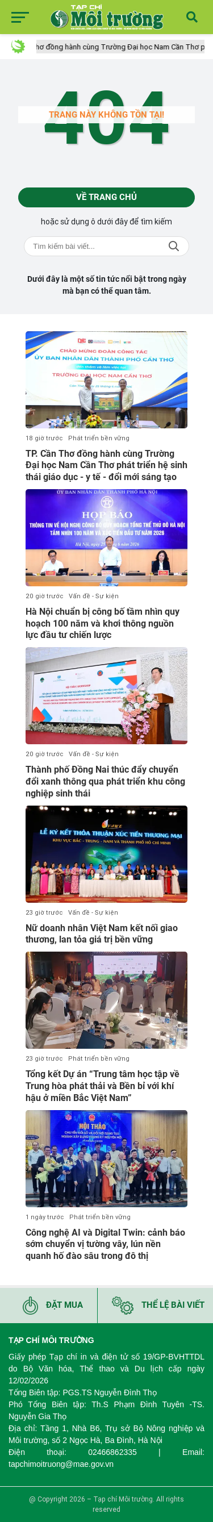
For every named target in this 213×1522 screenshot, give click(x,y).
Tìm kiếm (174, 246)
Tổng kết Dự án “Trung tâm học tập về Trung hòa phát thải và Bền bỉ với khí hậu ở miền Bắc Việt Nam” (102, 1086)
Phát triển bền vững (99, 438)
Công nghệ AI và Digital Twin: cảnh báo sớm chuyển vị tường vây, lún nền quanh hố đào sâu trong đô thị (105, 1244)
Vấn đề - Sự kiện (94, 596)
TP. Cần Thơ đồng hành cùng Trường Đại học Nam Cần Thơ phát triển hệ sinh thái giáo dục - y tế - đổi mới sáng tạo (106, 465)
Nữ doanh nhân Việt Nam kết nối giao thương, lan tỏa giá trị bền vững (102, 934)
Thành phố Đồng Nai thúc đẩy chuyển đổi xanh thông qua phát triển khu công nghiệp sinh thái (105, 781)
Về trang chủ (106, 197)
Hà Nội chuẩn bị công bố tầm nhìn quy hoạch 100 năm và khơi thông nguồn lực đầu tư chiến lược (102, 623)
